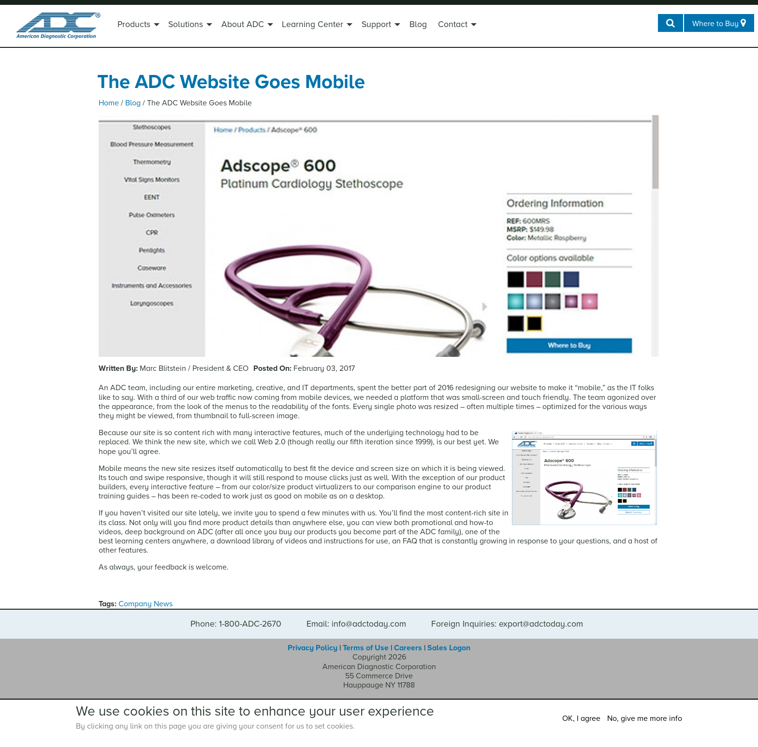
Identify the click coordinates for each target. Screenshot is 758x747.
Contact (452, 24)
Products (133, 24)
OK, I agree (581, 718)
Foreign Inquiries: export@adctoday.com (507, 624)
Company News (145, 604)
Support (376, 24)
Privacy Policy (312, 648)
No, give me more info (644, 718)
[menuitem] (137, 25)
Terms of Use (366, 648)
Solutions (185, 24)
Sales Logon (448, 648)
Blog (418, 24)
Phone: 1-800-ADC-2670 (235, 624)
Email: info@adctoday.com (356, 624)
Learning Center (312, 24)
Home (109, 103)
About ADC (242, 24)
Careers (408, 648)
